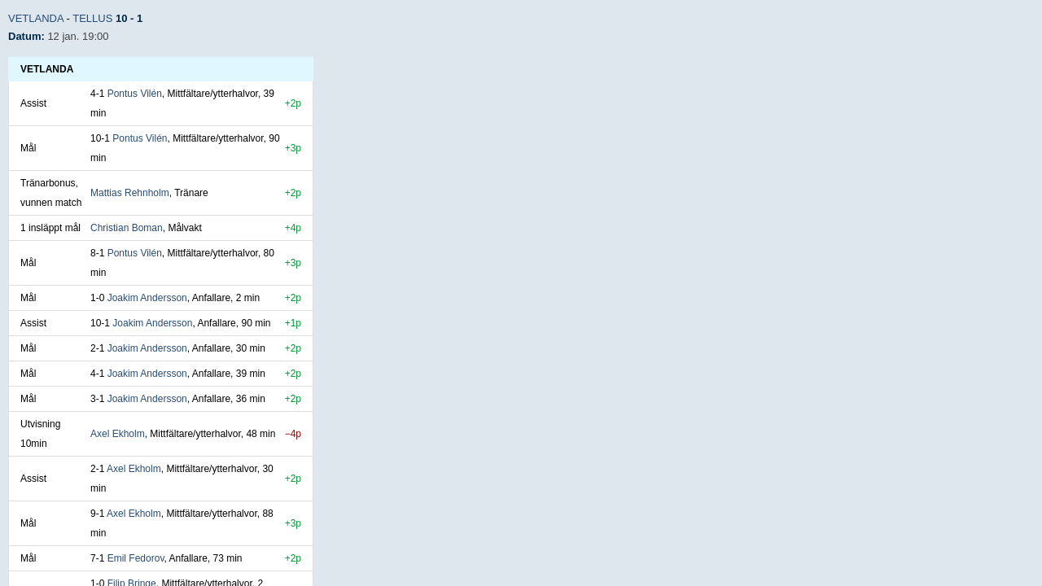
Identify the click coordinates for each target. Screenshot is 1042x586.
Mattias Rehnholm (129, 193)
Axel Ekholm (117, 434)
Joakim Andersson (147, 298)
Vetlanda (35, 18)
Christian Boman (126, 228)
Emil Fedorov (135, 558)
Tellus (92, 18)
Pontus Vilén (134, 93)
